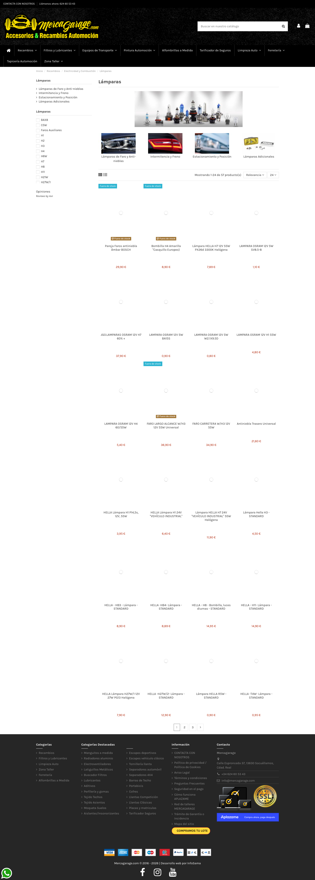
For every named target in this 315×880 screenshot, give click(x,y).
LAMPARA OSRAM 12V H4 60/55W (121, 425)
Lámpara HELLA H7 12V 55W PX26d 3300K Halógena (211, 248)
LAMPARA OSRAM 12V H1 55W (256, 335)
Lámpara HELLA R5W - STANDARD (211, 695)
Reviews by (44, 196)
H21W (44, 177)
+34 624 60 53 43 (233, 774)
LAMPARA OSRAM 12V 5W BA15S (166, 336)
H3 (43, 146)
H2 (42, 140)
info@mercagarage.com (238, 781)
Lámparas (43, 80)
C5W (44, 125)
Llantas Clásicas (140, 802)
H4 (42, 151)
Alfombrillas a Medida (54, 780)
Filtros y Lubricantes (53, 758)
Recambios (46, 753)
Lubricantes (92, 780)
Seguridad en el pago (189, 789)
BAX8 (44, 120)
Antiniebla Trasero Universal (256, 424)
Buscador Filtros (95, 775)
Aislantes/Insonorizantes (101, 813)
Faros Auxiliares (51, 130)
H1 (42, 135)
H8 (43, 166)
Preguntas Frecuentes (189, 783)
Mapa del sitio (184, 824)
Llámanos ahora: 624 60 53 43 (57, 3)
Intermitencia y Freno (165, 156)
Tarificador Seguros (142, 813)
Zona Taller (46, 769)
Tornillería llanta (140, 764)
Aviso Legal (182, 772)
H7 (42, 161)
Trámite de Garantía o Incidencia (189, 816)
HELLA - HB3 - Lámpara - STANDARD (121, 607)
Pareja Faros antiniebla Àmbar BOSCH (121, 248)
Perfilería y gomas (96, 791)
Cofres (133, 791)
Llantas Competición (143, 797)
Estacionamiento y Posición (212, 156)
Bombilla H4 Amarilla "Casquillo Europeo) (166, 248)
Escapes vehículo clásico (146, 758)
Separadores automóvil (145, 769)
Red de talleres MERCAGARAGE (184, 806)
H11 (43, 172)
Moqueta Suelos (95, 808)
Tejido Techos (93, 797)
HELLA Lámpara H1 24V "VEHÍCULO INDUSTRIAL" (166, 514)
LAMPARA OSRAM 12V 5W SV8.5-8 (256, 248)
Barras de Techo (140, 780)
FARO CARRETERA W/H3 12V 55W (211, 425)
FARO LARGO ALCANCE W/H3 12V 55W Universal (166, 425)
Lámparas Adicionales (258, 156)
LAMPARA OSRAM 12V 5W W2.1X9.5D (211, 336)
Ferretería (45, 775)
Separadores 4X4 (141, 775)
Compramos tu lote (192, 831)
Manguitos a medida (98, 753)
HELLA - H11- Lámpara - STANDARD (256, 607)
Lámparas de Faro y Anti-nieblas (61, 89)
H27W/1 (46, 182)
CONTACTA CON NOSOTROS (19, 3)
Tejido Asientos (94, 802)
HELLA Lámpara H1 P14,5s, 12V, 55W (120, 514)
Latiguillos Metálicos (98, 769)
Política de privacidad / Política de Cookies (190, 765)
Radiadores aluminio (98, 758)
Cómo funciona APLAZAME (185, 797)
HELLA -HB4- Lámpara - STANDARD (166, 607)
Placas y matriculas (142, 808)
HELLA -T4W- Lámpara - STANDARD (256, 695)
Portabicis (136, 786)
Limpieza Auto (48, 764)
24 (273, 175)
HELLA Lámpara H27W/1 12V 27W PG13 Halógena (121, 695)
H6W (44, 156)
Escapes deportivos (142, 753)
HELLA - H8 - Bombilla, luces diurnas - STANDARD (211, 607)
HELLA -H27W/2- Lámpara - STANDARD (166, 695)
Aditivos (89, 786)
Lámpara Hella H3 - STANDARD (256, 514)
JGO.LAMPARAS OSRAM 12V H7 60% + (121, 336)
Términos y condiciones (190, 778)
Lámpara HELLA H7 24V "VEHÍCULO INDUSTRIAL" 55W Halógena (211, 516)
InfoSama (194, 863)
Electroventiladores (97, 764)
